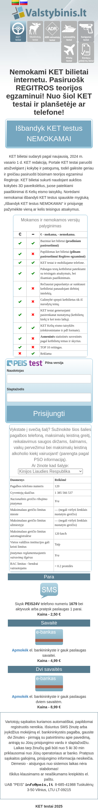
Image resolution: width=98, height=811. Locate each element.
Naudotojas (15, 370)
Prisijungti (49, 413)
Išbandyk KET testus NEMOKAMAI (48, 133)
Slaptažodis (15, 389)
